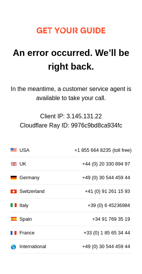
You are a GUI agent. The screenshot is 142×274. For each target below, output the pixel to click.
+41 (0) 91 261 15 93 (107, 191)
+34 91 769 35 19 (111, 219)
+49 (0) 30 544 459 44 (106, 177)
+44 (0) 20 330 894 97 (106, 164)
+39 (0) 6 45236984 (108, 205)
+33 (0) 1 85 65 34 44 (107, 233)
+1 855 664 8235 (93, 150)
